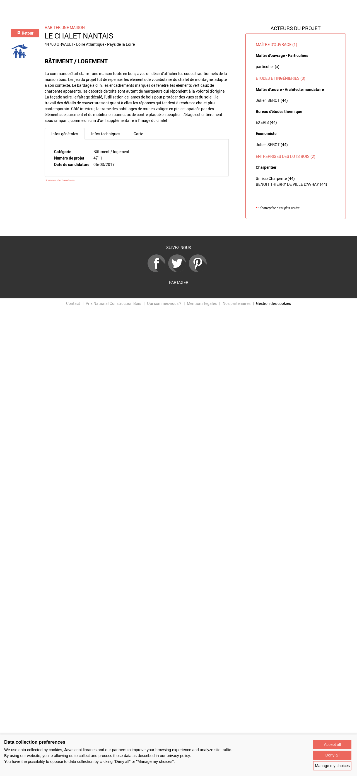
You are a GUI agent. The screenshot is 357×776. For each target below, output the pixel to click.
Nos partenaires (236, 303)
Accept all (332, 744)
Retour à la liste (178, 227)
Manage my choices (332, 765)
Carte (138, 133)
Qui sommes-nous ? (164, 303)
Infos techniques (105, 133)
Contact (73, 303)
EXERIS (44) (266, 122)
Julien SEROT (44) (272, 100)
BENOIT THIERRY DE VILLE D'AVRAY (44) (291, 184)
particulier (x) (267, 66)
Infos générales (64, 133)
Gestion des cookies (273, 303)
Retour (25, 33)
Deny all (332, 755)
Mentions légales (202, 303)
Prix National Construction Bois (113, 303)
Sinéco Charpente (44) (275, 178)
